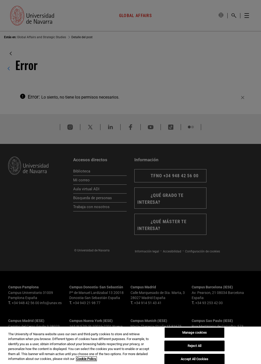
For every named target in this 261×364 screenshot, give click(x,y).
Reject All (194, 346)
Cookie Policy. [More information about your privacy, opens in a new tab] (86, 359)
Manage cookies (194, 333)
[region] (130, 345)
